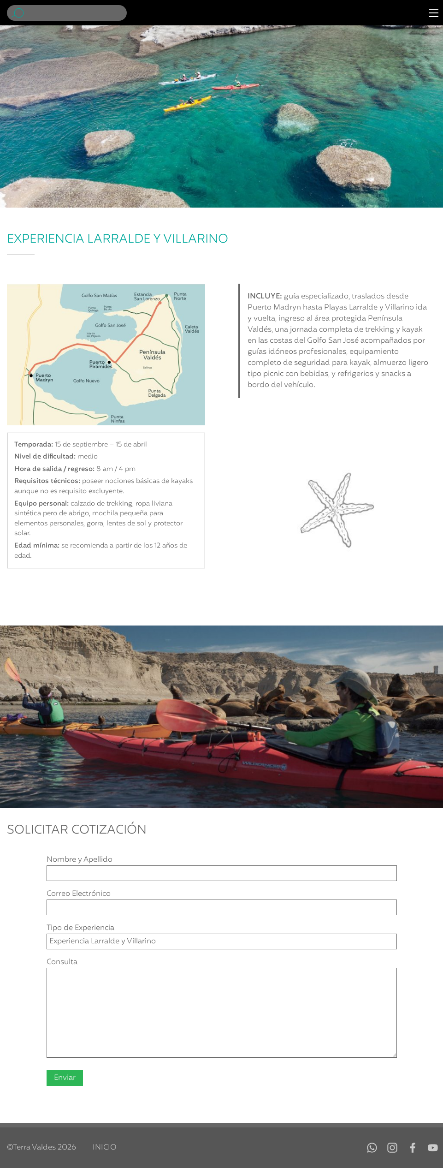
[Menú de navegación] (434, 13)
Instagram (392, 1147)
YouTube (432, 1147)
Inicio (105, 1148)
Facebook (412, 1147)
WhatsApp (372, 1147)
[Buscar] (77, 13)
